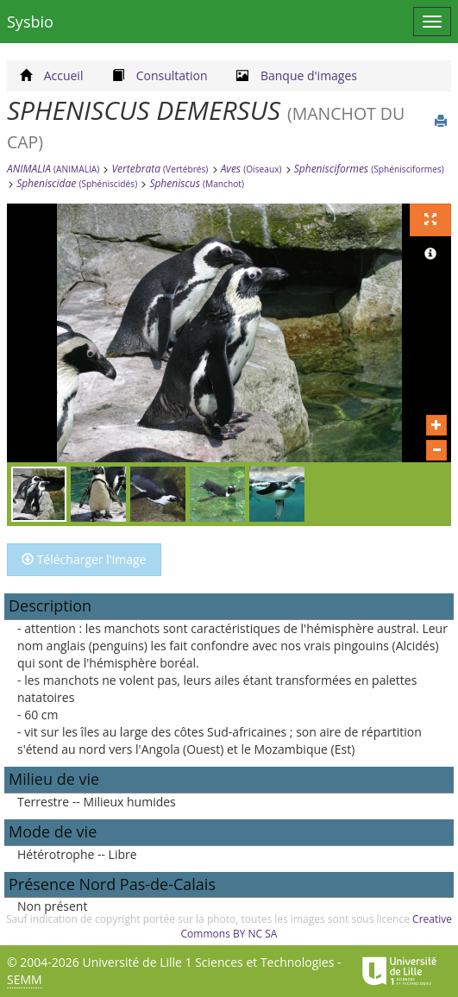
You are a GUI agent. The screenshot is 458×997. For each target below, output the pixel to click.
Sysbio (30, 21)
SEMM (24, 979)
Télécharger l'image (84, 559)
